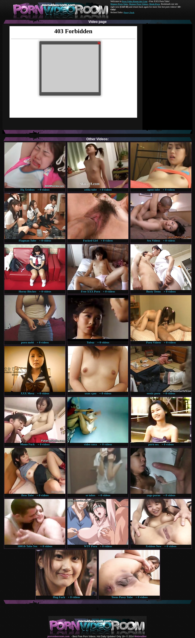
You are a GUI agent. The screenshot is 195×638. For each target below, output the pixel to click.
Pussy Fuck (129, 12)
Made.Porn (154, 4)
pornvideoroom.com (58, 636)
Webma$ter (140, 636)
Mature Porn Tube (119, 4)
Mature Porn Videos (138, 4)
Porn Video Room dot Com (134, 1)
